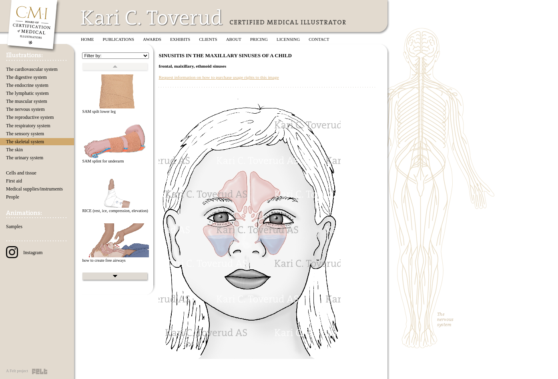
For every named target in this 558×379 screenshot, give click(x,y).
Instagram (24, 253)
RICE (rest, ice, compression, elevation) (115, 211)
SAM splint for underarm (103, 161)
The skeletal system (25, 141)
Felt (39, 371)
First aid (14, 181)
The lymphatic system (27, 93)
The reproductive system (30, 117)
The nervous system (25, 109)
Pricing (259, 39)
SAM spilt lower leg (99, 111)
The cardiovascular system (32, 69)
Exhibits (180, 39)
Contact (319, 39)
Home (87, 39)
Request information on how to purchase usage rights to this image (219, 77)
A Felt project (17, 371)
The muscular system (26, 101)
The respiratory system (28, 125)
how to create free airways (103, 260)
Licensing (288, 39)
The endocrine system (27, 85)
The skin (14, 149)
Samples (14, 226)
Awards (152, 39)
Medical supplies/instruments (34, 189)
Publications (118, 39)
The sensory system (25, 133)
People (12, 197)
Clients (208, 39)
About (233, 39)
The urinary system (24, 157)
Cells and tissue (21, 173)
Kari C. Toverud (152, 17)
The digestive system (26, 77)
